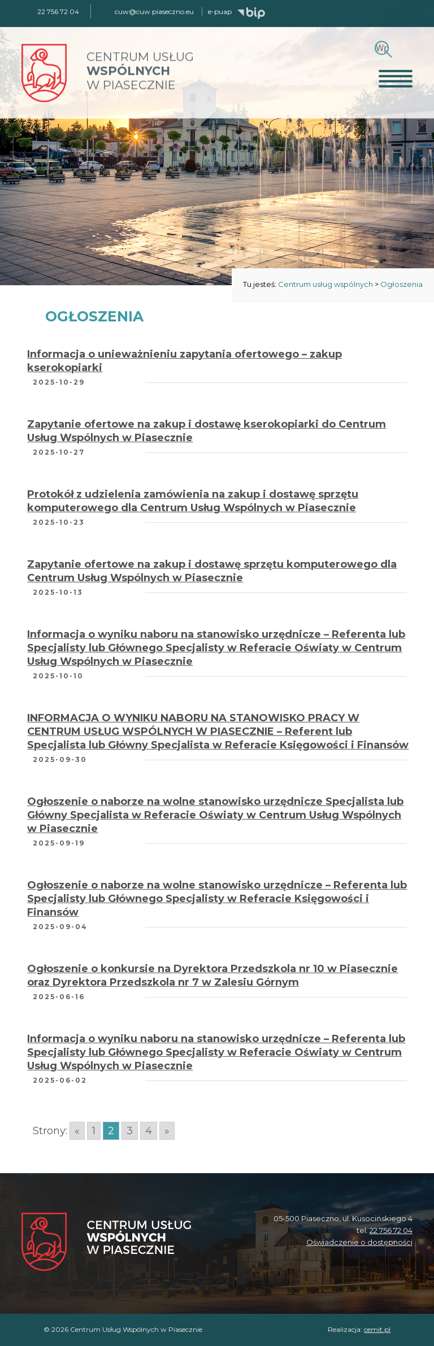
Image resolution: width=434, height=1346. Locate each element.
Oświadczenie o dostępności (359, 1242)
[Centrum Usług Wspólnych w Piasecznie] (106, 1243)
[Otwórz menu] (396, 77)
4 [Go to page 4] (148, 1131)
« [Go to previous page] (77, 1131)
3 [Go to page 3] (130, 1131)
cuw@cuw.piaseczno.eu (154, 10)
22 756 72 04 (391, 1230)
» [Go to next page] (167, 1131)
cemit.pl (377, 1329)
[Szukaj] (382, 47)
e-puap (220, 10)
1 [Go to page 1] (94, 1131)
